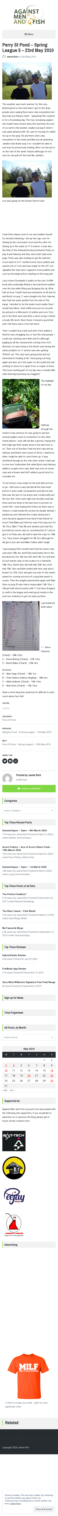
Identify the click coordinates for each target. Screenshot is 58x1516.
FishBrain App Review (14, 968)
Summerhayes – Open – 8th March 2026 (24, 830)
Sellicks (12, 838)
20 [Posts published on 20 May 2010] (29, 1075)
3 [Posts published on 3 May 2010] (6, 1065)
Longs (11, 874)
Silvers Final (28, 857)
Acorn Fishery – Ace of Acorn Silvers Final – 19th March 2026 (27, 849)
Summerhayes (24, 838)
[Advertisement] (29, 1297)
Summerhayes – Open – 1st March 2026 (24, 867)
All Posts (21, 780)
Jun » (12, 1090)
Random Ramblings (24, 901)
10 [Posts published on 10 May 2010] (6, 1070)
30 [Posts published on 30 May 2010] (51, 1080)
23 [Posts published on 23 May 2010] (51, 1075)
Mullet (24, 918)
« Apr (5, 1090)
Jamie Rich (12, 57)
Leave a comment (30, 788)
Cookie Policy (15, 1504)
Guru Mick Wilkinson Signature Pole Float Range (28, 982)
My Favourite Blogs (12, 928)
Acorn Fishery (15, 857)
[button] (29, 15)
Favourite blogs (22, 935)
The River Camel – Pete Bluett (18, 911)
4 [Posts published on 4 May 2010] (13, 1065)
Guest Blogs (14, 918)
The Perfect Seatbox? (14, 894)
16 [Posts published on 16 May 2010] (51, 1070)
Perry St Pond (9, 720)
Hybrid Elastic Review (14, 955)
